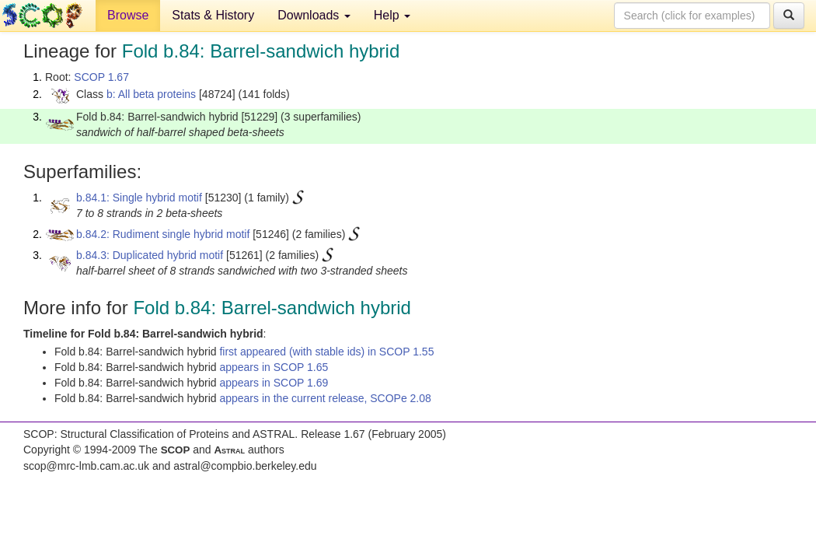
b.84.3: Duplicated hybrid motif (149, 255)
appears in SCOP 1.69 (273, 382)
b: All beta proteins (151, 94)
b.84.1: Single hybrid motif (139, 197)
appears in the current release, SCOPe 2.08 (325, 398)
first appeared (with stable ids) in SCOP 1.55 (326, 351)
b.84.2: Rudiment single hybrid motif (162, 234)
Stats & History (213, 15)
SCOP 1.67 (101, 77)
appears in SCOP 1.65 (273, 367)
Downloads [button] (313, 15)
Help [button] (392, 15)
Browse (127, 15)
